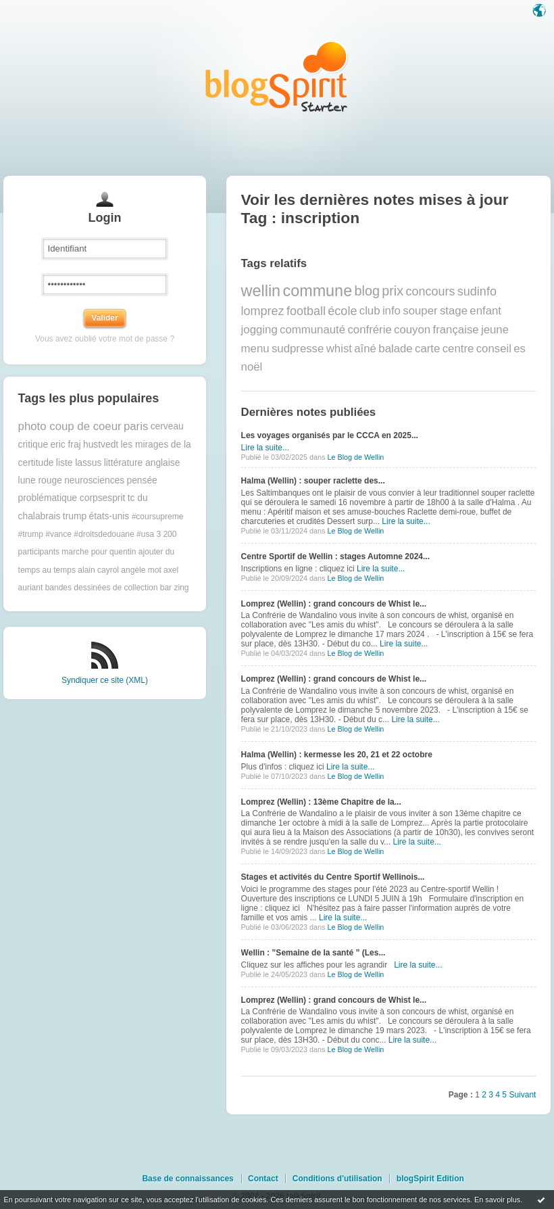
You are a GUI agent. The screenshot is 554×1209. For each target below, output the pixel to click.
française (456, 329)
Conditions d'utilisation (337, 1178)
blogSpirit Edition (430, 1178)
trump (74, 516)
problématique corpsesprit (72, 498)
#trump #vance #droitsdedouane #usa (86, 534)
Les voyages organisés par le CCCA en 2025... (329, 435)
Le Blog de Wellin (355, 457)
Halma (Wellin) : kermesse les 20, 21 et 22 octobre (336, 754)
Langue (540, 11)
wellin (261, 291)
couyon (412, 329)
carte (427, 348)
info (391, 310)
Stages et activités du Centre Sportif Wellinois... (333, 877)
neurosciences (94, 480)
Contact (263, 1178)
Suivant (522, 1094)
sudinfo (477, 291)
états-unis (109, 516)
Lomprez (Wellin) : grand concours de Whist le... (333, 604)
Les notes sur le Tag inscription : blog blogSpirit (277, 76)
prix (392, 290)
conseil (493, 348)
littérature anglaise (142, 463)
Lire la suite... (265, 447)
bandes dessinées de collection (101, 587)
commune (317, 291)
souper (420, 310)
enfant (485, 310)
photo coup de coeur (70, 426)
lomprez (262, 311)
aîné (365, 348)
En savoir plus (497, 1199)
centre (458, 348)
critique (33, 445)
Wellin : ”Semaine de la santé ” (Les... (313, 952)
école (342, 311)
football (306, 311)
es (519, 348)
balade (395, 348)
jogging (259, 329)
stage (454, 310)
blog (366, 290)
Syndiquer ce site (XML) (104, 680)
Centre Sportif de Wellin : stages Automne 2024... (335, 556)
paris (136, 426)
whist (339, 348)
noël (252, 366)
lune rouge (40, 480)
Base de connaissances (187, 1178)
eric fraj (65, 445)
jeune (495, 329)
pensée (141, 480)
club (369, 310)
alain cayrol (98, 570)
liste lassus (78, 463)
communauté (312, 329)
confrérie (369, 329)
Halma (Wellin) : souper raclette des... (313, 480)
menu (255, 348)
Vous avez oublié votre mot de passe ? (104, 338)
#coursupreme (158, 516)
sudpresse (298, 348)
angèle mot (141, 570)
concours (430, 291)
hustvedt (100, 445)
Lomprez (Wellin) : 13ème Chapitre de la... (321, 802)
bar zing (174, 587)
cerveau (167, 426)
